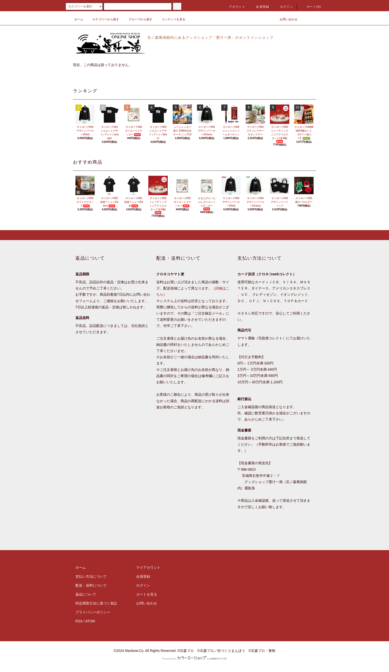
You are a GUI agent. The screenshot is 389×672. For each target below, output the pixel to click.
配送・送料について (91, 585)
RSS (79, 621)
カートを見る (146, 594)
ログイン (283, 6)
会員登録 (259, 6)
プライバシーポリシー (92, 612)
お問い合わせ (285, 19)
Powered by (194, 658)
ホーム (78, 19)
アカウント (234, 6)
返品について (85, 594)
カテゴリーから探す (102, 19)
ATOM (90, 621)
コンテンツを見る (170, 19)
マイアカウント (148, 567)
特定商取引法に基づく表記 (96, 603)
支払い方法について (91, 576)
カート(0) (311, 6)
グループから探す (137, 19)
